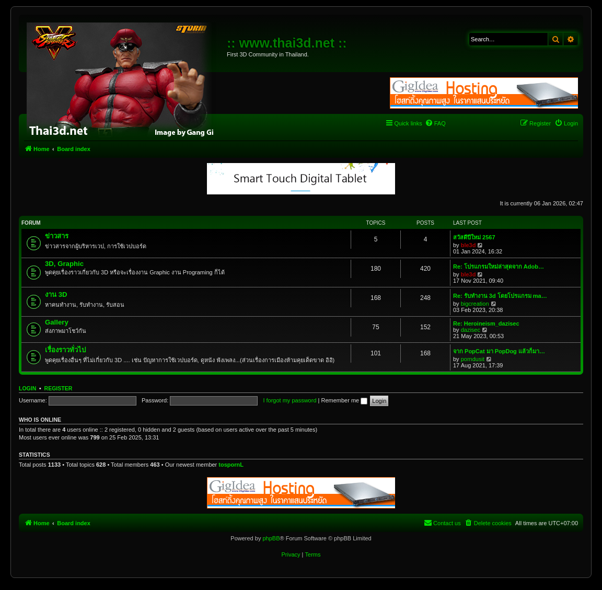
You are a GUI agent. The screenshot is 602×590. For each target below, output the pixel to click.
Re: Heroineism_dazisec (486, 323)
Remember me (344, 400)
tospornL (231, 464)
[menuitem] (435, 123)
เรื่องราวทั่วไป (65, 350)
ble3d (468, 245)
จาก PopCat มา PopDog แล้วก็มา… (499, 351)
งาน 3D (56, 294)
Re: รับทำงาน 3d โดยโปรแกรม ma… (500, 296)
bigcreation (475, 303)
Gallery (56, 322)
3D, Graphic (64, 264)
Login (27, 388)
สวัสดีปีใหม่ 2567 (474, 237)
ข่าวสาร (56, 236)
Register (58, 388)
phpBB (271, 538)
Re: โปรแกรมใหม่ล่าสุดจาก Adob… (498, 266)
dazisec (470, 330)
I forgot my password (289, 400)
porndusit (472, 359)
